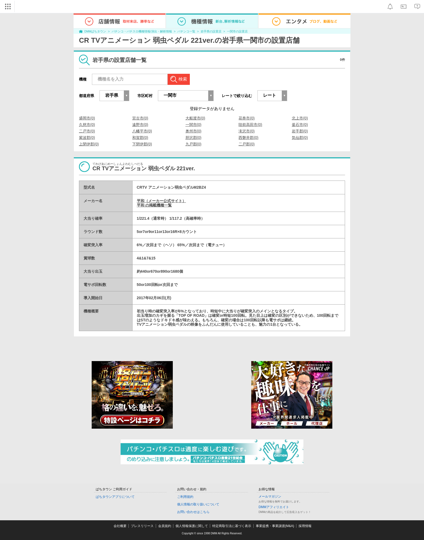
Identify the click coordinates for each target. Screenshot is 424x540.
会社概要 (120, 526)
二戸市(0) (87, 131)
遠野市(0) (140, 124)
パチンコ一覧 (186, 31)
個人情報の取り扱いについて (198, 504)
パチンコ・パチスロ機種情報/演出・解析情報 (142, 31)
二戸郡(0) (246, 144)
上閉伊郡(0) (89, 144)
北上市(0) (300, 118)
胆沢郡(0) (193, 137)
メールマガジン (270, 496)
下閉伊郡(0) (142, 144)
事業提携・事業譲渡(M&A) (275, 526)
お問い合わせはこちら (193, 512)
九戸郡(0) (193, 144)
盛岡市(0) (87, 118)
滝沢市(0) (246, 131)
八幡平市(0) (142, 131)
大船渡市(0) (195, 118)
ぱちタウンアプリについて (115, 497)
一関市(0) (193, 124)
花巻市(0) (246, 118)
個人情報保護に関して (191, 526)
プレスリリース (142, 526)
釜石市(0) (300, 124)
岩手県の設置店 (211, 31)
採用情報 (305, 526)
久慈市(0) (87, 124)
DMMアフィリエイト (274, 507)
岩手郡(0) (300, 131)
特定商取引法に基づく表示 (231, 526)
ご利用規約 (185, 497)
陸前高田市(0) (250, 124)
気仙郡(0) (300, 137)
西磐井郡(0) (248, 137)
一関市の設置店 (237, 31)
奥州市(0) (193, 131)
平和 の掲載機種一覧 (154, 205)
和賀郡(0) (140, 137)
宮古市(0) (140, 118)
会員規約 (164, 526)
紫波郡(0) (87, 137)
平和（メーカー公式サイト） (161, 201)
